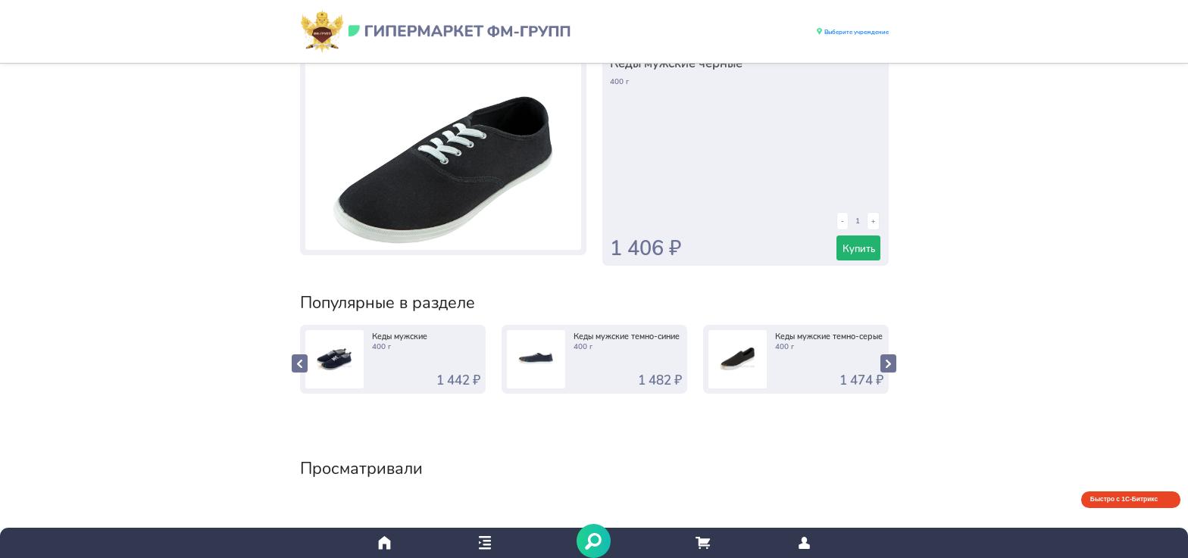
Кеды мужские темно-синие (627, 335)
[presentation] (300, 363)
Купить (859, 248)
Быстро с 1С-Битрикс (1124, 499)
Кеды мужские (399, 335)
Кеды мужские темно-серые (829, 335)
